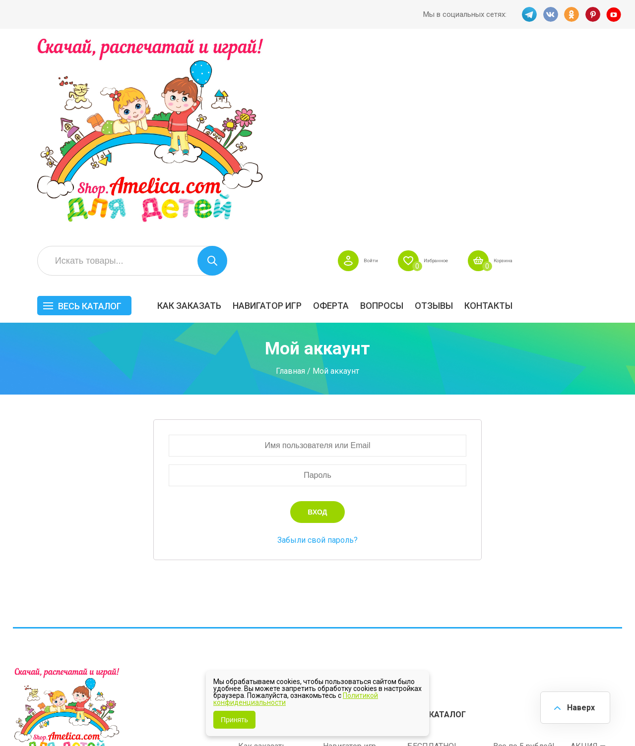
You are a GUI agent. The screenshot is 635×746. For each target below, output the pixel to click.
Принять (234, 720)
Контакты (598, 112)
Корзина (607, 67)
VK (549, 14)
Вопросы (491, 112)
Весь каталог (199, 113)
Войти (453, 67)
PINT (592, 14)
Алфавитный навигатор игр (519, 619)
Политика (256, 611)
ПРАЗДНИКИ (518, 574)
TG (527, 14)
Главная (290, 177)
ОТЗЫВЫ (543, 112)
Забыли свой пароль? (317, 346)
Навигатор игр (376, 112)
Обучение (588, 589)
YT (614, 14)
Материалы (592, 574)
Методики (425, 614)
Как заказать (299, 112)
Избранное (528, 67)
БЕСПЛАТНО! (431, 549)
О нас (333, 595)
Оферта (440, 112)
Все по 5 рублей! (524, 549)
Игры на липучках (440, 589)
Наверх (578, 706)
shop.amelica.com (165, 715)
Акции (249, 580)
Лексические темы (442, 574)
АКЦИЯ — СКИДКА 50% (596, 554)
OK (571, 14)
